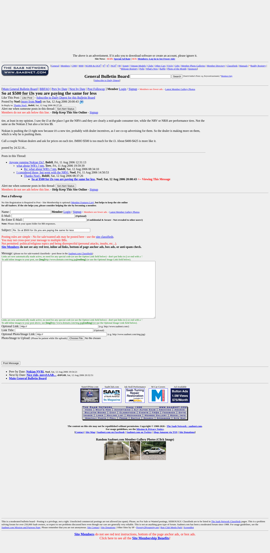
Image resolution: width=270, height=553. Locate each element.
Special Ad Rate (122, 58)
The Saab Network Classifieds (226, 532)
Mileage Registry (129, 68)
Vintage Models (138, 65)
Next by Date (77, 89)
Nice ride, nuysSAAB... (41, 386)
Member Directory (216, 65)
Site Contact (93, 538)
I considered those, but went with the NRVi (42, 172)
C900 (74, 65)
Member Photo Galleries (193, 65)
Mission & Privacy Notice (150, 440)
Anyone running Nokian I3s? (26, 162)
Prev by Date (59, 89)
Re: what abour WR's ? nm (40, 169)
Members (65, 65)
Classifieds (232, 65)
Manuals (243, 65)
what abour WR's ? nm (30, 165)
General (55, 65)
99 (119, 65)
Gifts (177, 65)
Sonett (125, 65)
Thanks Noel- (20, 105)
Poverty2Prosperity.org (147, 538)
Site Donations (187, 443)
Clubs (150, 65)
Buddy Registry (258, 65)
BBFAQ (45, 89)
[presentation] (30, 361)
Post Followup (96, 89)
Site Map (90, 443)
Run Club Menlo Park (171, 538)
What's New (152, 68)
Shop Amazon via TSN (166, 443)
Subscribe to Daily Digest (106, 80)
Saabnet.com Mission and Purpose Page (21, 538)
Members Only (226, 76)
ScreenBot (189, 538)
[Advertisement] (135, 28)
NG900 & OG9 (93, 65)
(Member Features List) (82, 202)
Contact (79, 443)
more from (31, 101)
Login (122, 89)
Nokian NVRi (35, 382)
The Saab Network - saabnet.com (184, 437)
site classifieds (104, 236)
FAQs (170, 65)
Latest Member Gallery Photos (180, 89)
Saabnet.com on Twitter (139, 443)
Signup (133, 89)
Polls (142, 68)
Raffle (163, 68)
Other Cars (160, 65)
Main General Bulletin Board (20, 89)
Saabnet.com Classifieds (80, 253)
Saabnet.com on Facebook (111, 443)
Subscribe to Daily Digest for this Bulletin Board (65, 97)
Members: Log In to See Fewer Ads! (156, 58)
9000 (81, 65)
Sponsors (192, 68)
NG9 (114, 65)
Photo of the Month (176, 68)
